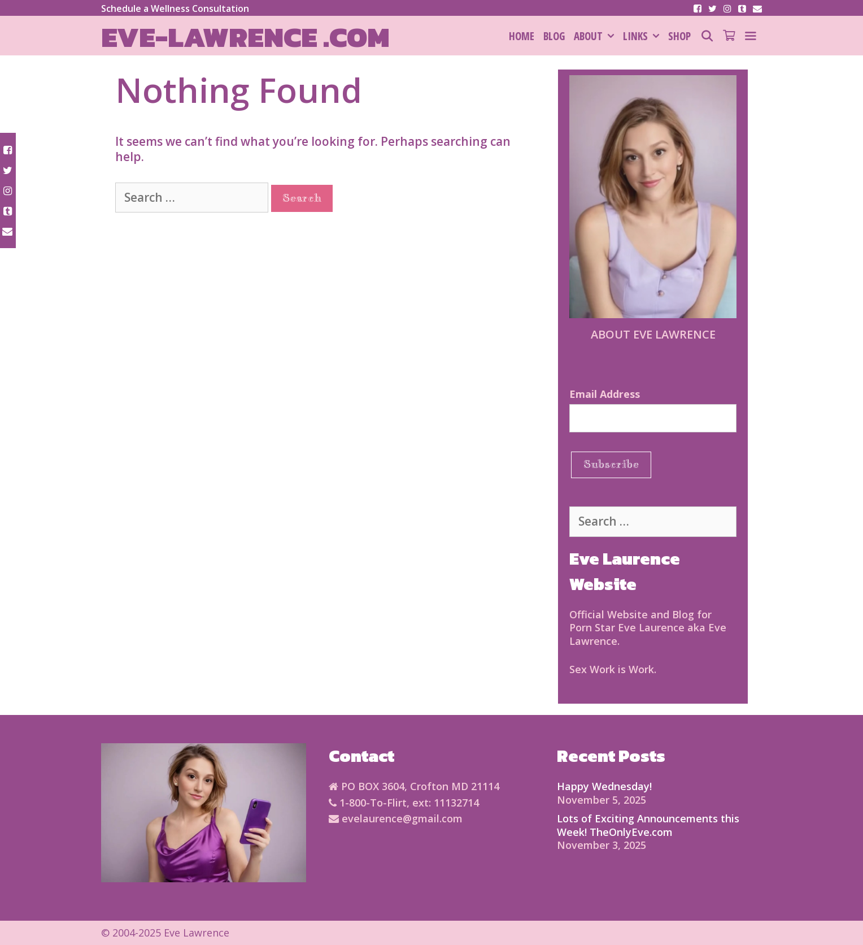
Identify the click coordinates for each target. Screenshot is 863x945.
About (596, 36)
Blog (554, 36)
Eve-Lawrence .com (245, 37)
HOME (521, 36)
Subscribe (611, 464)
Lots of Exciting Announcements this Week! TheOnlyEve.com (648, 825)
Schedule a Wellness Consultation (175, 8)
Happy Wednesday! (604, 786)
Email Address (604, 394)
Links (643, 36)
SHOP (679, 36)
